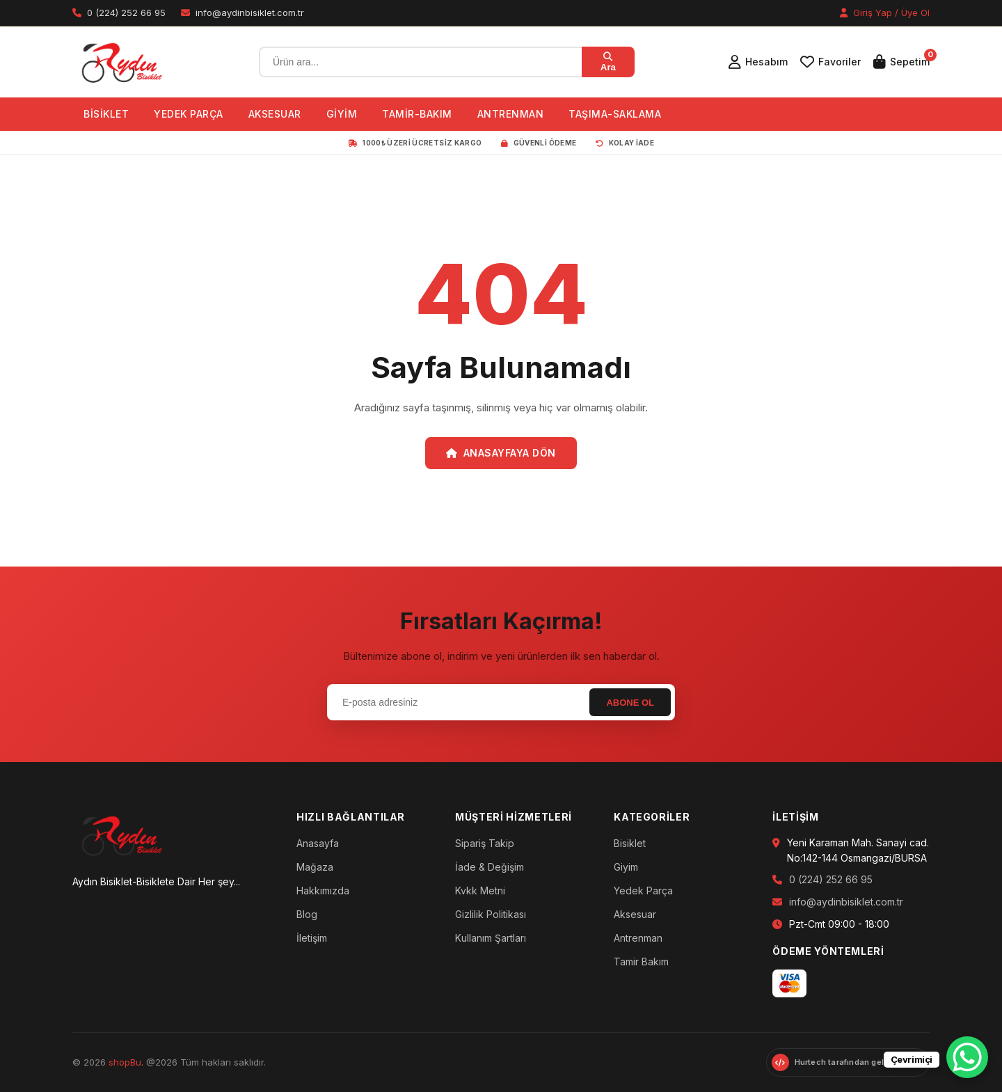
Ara (608, 62)
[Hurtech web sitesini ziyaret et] (848, 1062)
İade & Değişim (489, 867)
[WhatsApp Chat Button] (967, 1057)
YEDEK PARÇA (188, 114)
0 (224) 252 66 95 (831, 879)
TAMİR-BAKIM (417, 114)
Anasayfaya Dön (501, 453)
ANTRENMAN (510, 114)
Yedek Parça (643, 890)
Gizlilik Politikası (490, 914)
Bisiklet (630, 843)
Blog (306, 914)
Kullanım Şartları (490, 938)
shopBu (125, 1062)
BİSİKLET (106, 114)
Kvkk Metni (480, 890)
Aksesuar (635, 914)
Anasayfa (317, 843)
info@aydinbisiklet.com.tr (846, 902)
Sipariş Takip (484, 843)
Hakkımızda (322, 890)
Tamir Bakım (641, 961)
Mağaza (314, 867)
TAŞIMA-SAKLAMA (614, 114)
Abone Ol (630, 702)
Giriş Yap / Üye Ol (885, 12)
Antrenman (638, 938)
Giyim (626, 867)
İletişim (311, 938)
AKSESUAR (274, 114)
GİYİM (342, 114)
